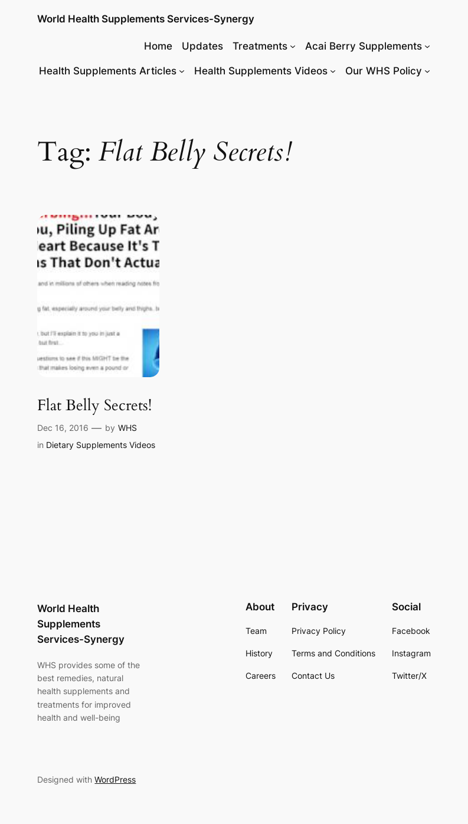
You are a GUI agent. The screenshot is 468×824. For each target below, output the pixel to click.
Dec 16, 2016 (63, 428)
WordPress (115, 779)
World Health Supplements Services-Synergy (145, 19)
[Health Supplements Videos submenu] (333, 71)
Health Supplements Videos (261, 71)
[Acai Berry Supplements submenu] (427, 46)
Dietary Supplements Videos (100, 445)
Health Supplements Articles (107, 71)
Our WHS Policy (383, 71)
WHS (127, 428)
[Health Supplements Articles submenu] (182, 71)
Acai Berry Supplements (363, 46)
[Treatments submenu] (293, 46)
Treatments (260, 46)
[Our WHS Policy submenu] (427, 71)
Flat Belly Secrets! (94, 405)
